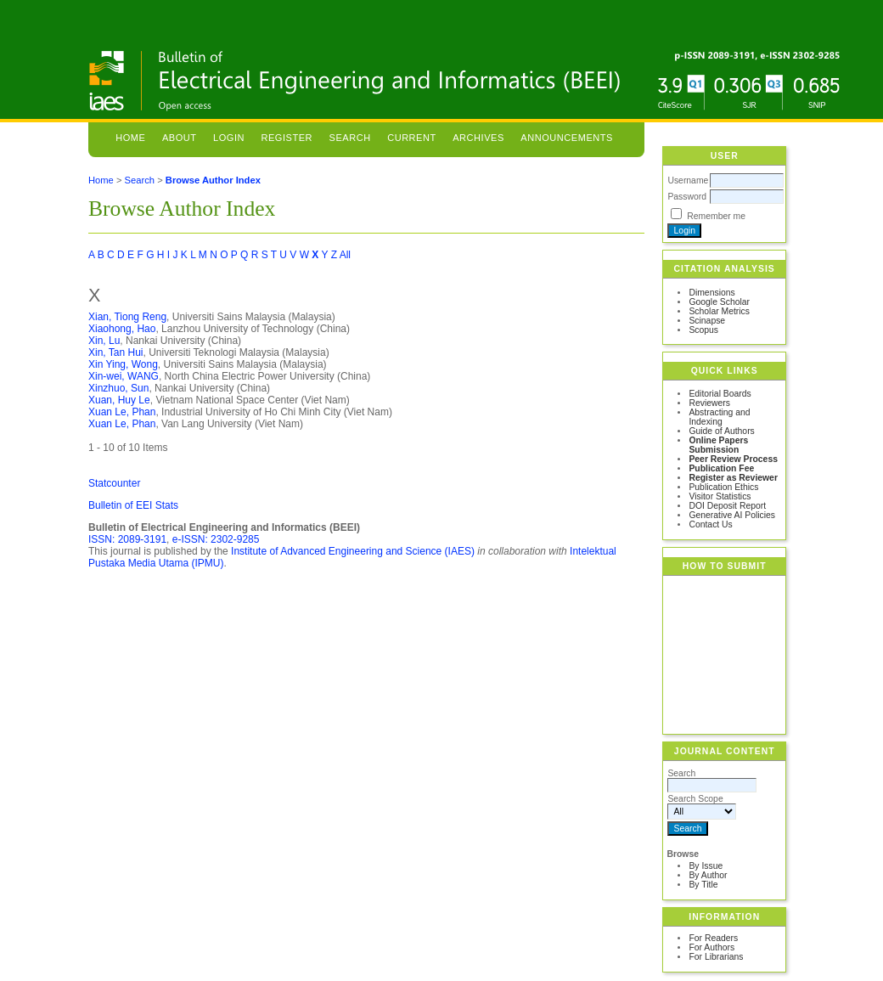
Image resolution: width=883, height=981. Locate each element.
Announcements (566, 137)
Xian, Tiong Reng (127, 317)
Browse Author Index (213, 180)
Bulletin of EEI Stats (133, 505)
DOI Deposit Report (727, 505)
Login (229, 137)
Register (286, 137)
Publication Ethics (723, 487)
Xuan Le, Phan (121, 412)
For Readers (713, 938)
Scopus (703, 330)
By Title (703, 884)
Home (130, 137)
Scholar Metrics (719, 311)
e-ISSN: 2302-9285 (216, 539)
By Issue (706, 866)
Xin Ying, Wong (123, 364)
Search (350, 137)
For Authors (711, 947)
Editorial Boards (720, 393)
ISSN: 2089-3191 (127, 539)
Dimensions (711, 292)
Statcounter (114, 483)
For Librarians (716, 956)
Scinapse (707, 320)
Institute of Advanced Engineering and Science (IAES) (353, 551)
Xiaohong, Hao (121, 329)
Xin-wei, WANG (123, 376)
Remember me (716, 216)
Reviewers (709, 403)
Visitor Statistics (720, 496)
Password (686, 196)
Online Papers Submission (718, 445)
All (345, 255)
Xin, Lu (104, 341)
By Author (708, 875)
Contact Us (710, 524)
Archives (478, 137)
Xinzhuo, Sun (118, 388)
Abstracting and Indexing (719, 417)
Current (411, 137)
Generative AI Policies (732, 515)
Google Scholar (719, 302)
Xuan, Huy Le (119, 400)
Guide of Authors (721, 431)
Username (687, 180)
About (179, 137)
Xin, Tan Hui (115, 352)
